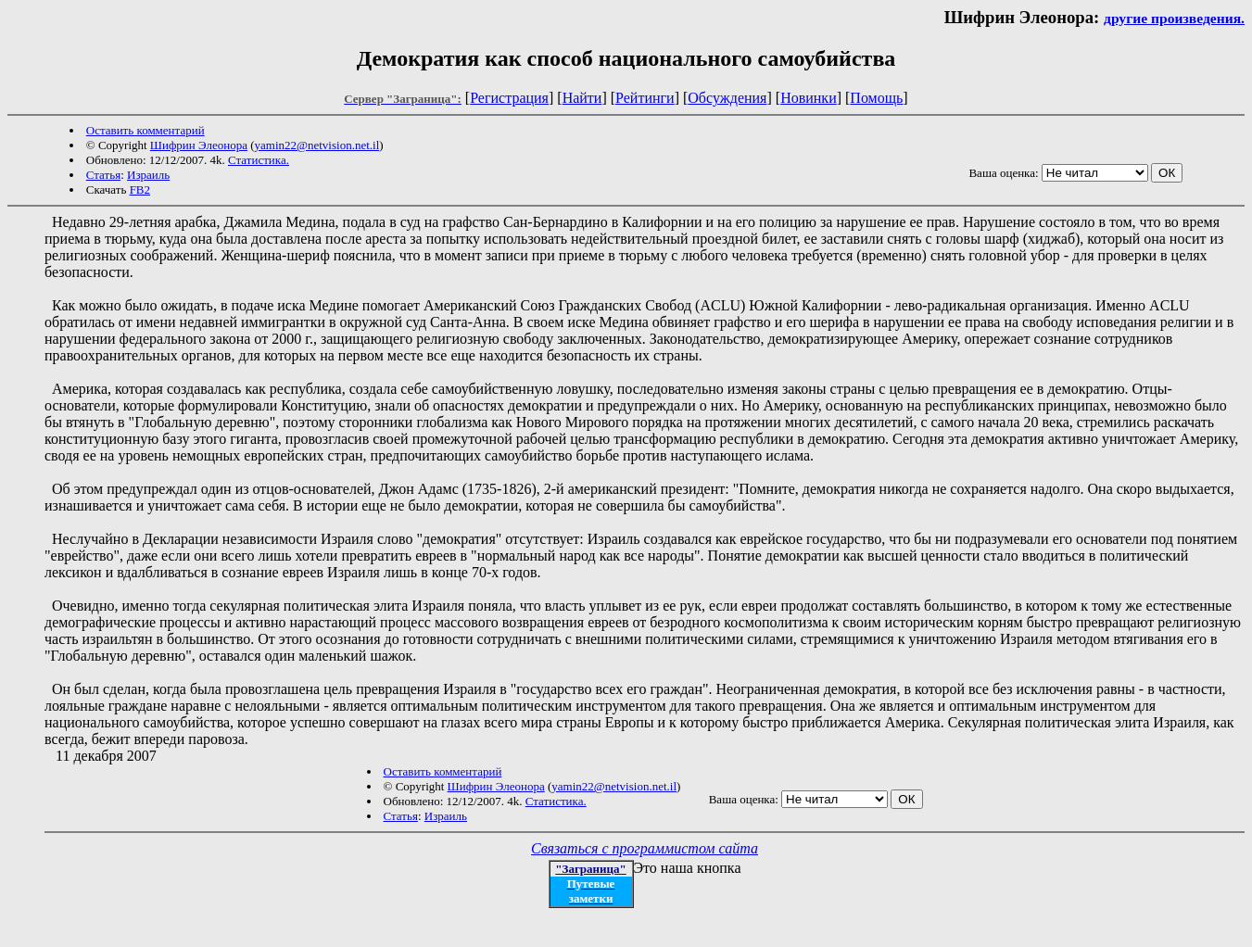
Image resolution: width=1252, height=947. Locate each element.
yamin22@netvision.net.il (317, 145)
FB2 (140, 189)
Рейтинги (645, 98)
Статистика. (258, 160)
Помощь (876, 98)
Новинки (808, 98)
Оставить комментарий (145, 130)
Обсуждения (727, 98)
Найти (582, 98)
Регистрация (509, 98)
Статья (103, 175)
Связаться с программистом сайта (644, 848)
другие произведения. (1174, 18)
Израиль (148, 175)
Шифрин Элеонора (198, 145)
